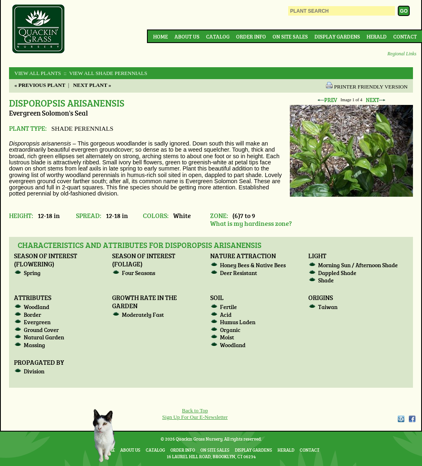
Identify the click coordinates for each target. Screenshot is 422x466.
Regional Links (402, 54)
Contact (405, 36)
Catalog (217, 36)
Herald (377, 36)
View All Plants (37, 73)
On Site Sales (290, 36)
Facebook (412, 419)
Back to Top (195, 410)
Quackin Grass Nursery (38, 29)
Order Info (251, 36)
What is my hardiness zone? (251, 223)
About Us (187, 36)
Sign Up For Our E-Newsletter (195, 417)
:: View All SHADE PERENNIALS (104, 73)
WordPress (400, 419)
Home (160, 36)
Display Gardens (337, 36)
